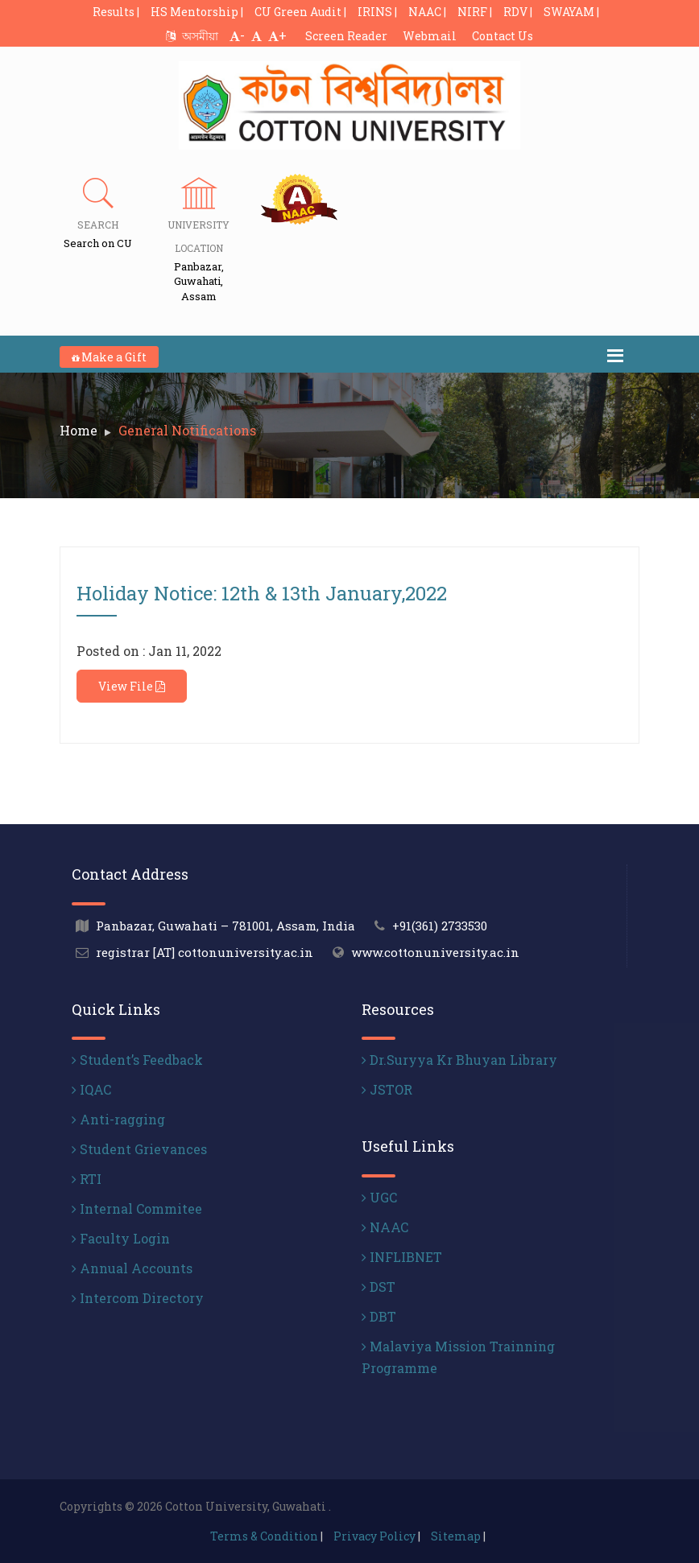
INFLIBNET (402, 1256)
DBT (379, 1316)
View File (131, 686)
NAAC (385, 1227)
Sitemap (456, 1536)
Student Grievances (139, 1148)
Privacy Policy (374, 1536)
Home (78, 430)
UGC (379, 1197)
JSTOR (387, 1089)
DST (378, 1286)
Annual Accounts (132, 1268)
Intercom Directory (138, 1297)
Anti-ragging (118, 1119)
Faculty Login (121, 1238)
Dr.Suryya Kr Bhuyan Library (459, 1059)
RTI (86, 1178)
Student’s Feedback (137, 1059)
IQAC (91, 1089)
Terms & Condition (264, 1536)
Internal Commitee (137, 1208)
